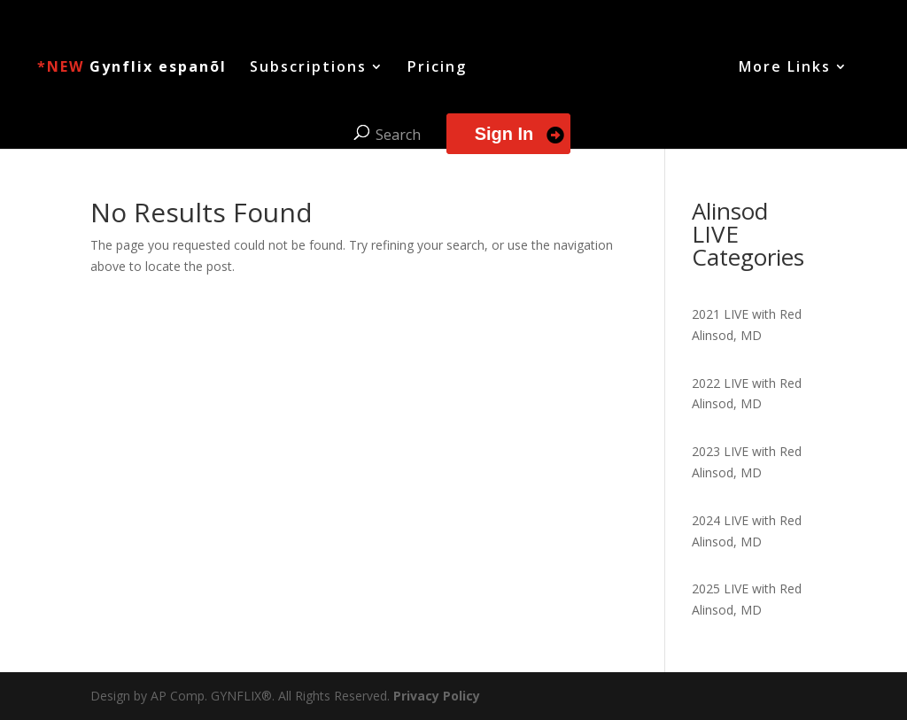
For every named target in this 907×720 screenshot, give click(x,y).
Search (398, 134)
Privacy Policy (436, 695)
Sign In (504, 133)
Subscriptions (308, 68)
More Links (785, 68)
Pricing (437, 68)
